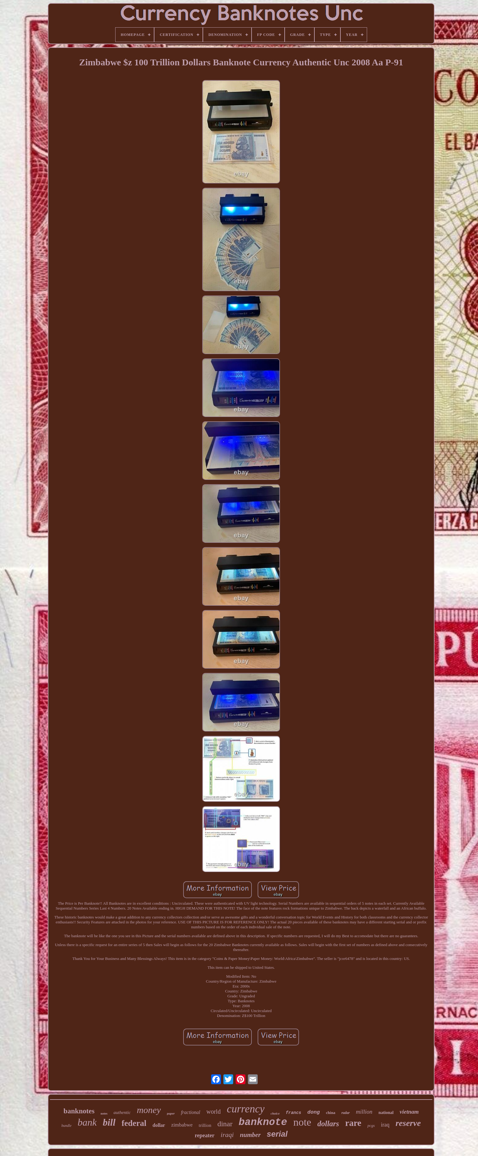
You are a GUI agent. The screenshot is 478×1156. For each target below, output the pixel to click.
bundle (67, 1125)
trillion (205, 1125)
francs (293, 1112)
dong (313, 1112)
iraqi (227, 1135)
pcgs (371, 1125)
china (330, 1112)
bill (109, 1122)
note (302, 1122)
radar (345, 1113)
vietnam (409, 1111)
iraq (385, 1125)
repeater (204, 1135)
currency (245, 1109)
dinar (224, 1124)
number (250, 1135)
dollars (328, 1123)
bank (87, 1122)
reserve (408, 1123)
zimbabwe (182, 1125)
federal (134, 1123)
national (385, 1112)
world (213, 1111)
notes (104, 1113)
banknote (263, 1122)
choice (275, 1113)
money (149, 1110)
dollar (159, 1125)
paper (171, 1113)
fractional (190, 1112)
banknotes (78, 1111)
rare (353, 1123)
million (364, 1111)
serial (277, 1134)
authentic (122, 1112)
